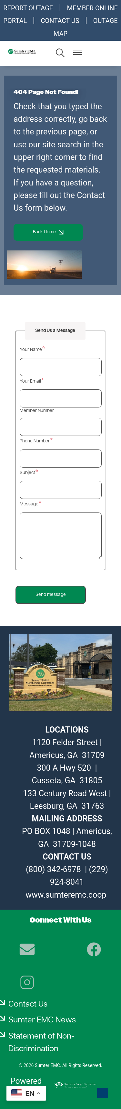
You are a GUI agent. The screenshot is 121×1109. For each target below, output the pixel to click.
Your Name (31, 349)
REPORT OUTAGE (28, 8)
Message (29, 504)
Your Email (30, 381)
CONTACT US (60, 21)
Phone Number (35, 441)
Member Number (37, 410)
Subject (27, 472)
